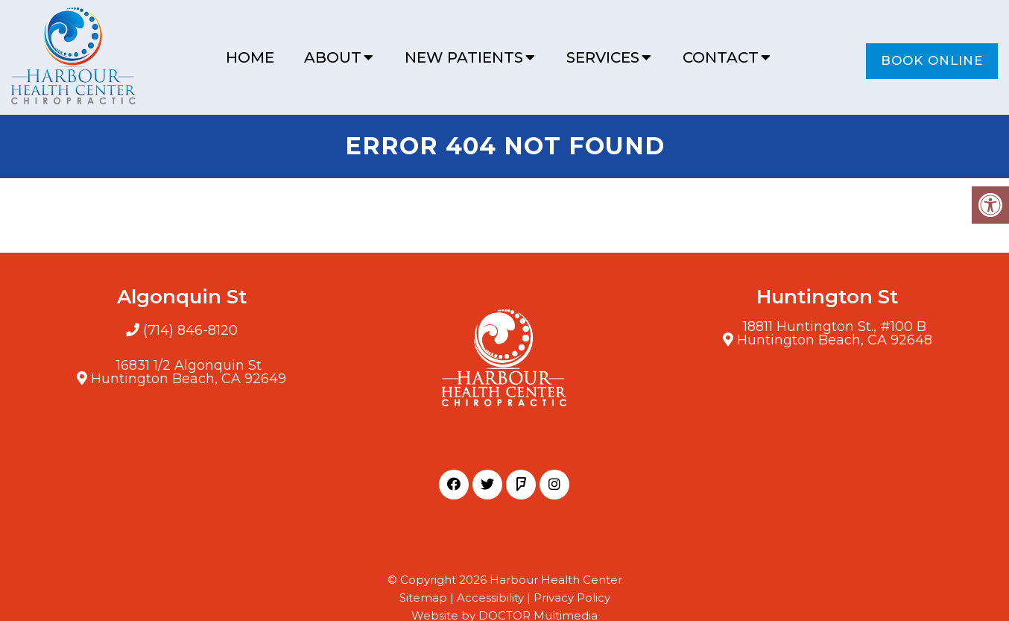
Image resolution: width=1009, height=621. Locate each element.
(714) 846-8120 (190, 330)
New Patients (464, 57)
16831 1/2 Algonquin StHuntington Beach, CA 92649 (188, 372)
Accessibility (490, 597)
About (332, 57)
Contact (721, 57)
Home (250, 57)
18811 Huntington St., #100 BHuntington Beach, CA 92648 (834, 333)
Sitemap (423, 597)
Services (602, 57)
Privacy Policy (572, 597)
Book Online (932, 60)
